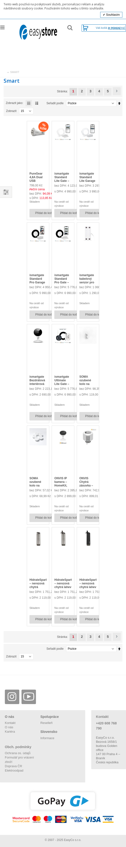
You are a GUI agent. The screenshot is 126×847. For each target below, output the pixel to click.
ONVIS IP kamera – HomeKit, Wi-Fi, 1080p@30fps (63, 485)
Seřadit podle (55, 103)
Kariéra (10, 731)
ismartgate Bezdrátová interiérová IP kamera (37, 382)
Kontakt (10, 723)
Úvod (4, 72)
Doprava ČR (13, 766)
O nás (9, 727)
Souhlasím (112, 14)
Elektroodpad (14, 770)
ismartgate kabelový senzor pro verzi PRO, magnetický (87, 282)
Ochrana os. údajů (17, 753)
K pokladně (116, 28)
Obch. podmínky (18, 747)
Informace (47, 738)
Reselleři (46, 723)
